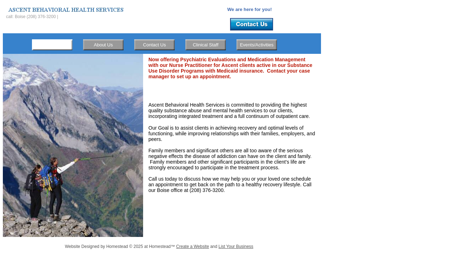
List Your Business (235, 246)
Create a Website (192, 246)
